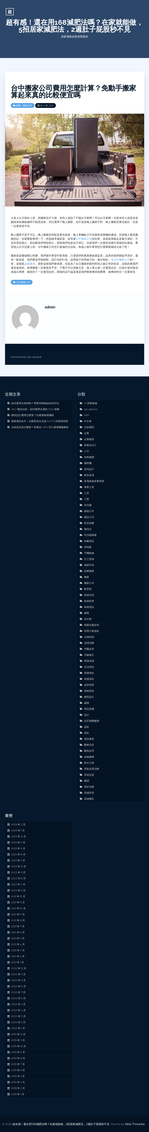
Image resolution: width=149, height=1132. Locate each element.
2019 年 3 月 (18, 1088)
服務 (86, 612)
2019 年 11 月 (18, 1040)
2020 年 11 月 (18, 974)
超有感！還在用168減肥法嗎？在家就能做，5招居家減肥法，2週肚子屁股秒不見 (74, 25)
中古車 (88, 421)
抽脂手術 (89, 564)
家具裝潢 (89, 475)
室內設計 (89, 469)
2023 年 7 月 (18, 884)
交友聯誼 (89, 427)
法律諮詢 (89, 636)
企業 (86, 433)
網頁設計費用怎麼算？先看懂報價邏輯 (32, 415)
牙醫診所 (89, 648)
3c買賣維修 (90, 403)
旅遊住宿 (89, 594)
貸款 (86, 726)
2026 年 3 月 (18, 824)
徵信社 (88, 529)
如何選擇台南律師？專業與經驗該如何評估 (35, 403)
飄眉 (86, 780)
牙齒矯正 (89, 654)
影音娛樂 (89, 523)
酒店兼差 (89, 738)
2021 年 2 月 (18, 956)
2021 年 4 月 (18, 944)
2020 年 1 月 (18, 1028)
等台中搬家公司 (120, 259)
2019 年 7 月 (18, 1064)
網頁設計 (89, 696)
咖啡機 (88, 463)
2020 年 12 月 (18, 968)
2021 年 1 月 (17, 962)
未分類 (88, 618)
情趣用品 (89, 541)
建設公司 (89, 517)
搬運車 (31, 263)
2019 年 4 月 (18, 1082)
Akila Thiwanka (135, 1124)
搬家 (18, 105)
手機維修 (89, 552)
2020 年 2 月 (18, 1022)
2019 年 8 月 (18, 1058)
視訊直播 (89, 708)
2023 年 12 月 (18, 866)
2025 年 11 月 (18, 842)
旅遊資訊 (89, 606)
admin (50, 307)
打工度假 (89, 558)
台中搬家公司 (84, 239)
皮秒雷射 (89, 684)
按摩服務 (89, 570)
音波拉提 (89, 774)
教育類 (88, 588)
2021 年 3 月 (18, 950)
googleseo (91, 409)
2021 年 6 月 (18, 932)
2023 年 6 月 (18, 890)
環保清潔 (89, 660)
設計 (86, 714)
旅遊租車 (89, 600)
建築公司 (89, 511)
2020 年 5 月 (18, 1004)
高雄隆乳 (89, 798)
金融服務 (89, 756)
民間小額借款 (91, 630)
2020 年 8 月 (18, 986)
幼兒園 (88, 505)
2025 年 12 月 (18, 836)
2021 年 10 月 (18, 908)
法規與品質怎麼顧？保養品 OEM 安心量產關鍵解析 (40, 427)
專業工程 (89, 487)
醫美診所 (89, 750)
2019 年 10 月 (18, 1046)
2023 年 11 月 (18, 872)
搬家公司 (27, 105)
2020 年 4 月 (18, 1010)
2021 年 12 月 (18, 896)
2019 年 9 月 (18, 1052)
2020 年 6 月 (18, 998)
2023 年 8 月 (18, 878)
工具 (86, 493)
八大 (86, 451)
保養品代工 (90, 445)
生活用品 (89, 666)
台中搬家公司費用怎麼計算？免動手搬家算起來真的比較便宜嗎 (73, 91)
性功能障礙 (90, 535)
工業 (86, 499)
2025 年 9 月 (18, 848)
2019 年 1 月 (17, 1094)
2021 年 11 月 (18, 902)
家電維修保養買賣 (94, 481)
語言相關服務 (91, 720)
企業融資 (89, 439)
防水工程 (89, 762)
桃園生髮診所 (91, 624)
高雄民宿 (89, 792)
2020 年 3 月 (18, 1016)
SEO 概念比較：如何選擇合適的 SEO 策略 (35, 409)
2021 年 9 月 (18, 914)
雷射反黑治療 (91, 768)
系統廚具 (89, 690)
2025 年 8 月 (18, 854)
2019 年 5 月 (18, 1076)
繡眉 (86, 702)
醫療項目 (89, 744)
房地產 (88, 547)
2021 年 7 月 (18, 926)
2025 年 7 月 (18, 860)
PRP (86, 415)
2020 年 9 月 (18, 980)
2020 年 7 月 (18, 992)
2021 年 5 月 (18, 938)
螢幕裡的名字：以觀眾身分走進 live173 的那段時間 (39, 421)
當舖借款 (89, 672)
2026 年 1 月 (18, 830)
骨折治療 (89, 786)
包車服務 (89, 457)
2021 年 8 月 (18, 920)
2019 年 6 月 (18, 1070)
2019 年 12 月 (18, 1034)
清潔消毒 (89, 642)
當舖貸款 (89, 678)
